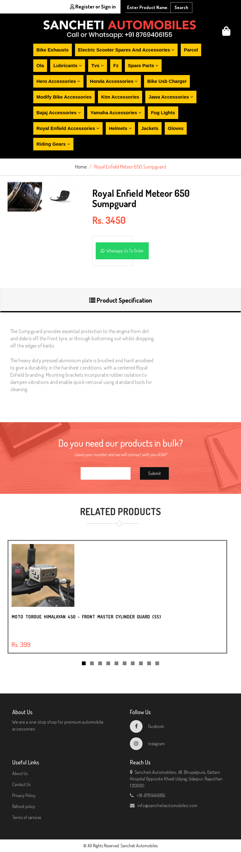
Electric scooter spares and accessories (126, 49)
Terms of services (26, 817)
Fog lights (163, 112)
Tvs (97, 65)
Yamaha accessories (116, 112)
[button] (226, 32)
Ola (40, 65)
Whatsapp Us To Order (122, 250)
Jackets (149, 128)
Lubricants (67, 65)
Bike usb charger (167, 81)
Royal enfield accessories (67, 128)
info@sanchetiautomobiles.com (163, 805)
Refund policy (23, 806)
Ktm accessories (120, 97)
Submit (154, 473)
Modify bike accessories (64, 97)
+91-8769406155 (147, 795)
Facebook (147, 726)
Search (181, 7)
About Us (20, 773)
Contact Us (21, 784)
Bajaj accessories (58, 112)
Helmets (120, 128)
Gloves (176, 128)
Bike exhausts (52, 49)
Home (81, 167)
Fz (116, 65)
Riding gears (53, 144)
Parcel (191, 49)
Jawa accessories (170, 97)
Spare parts (143, 65)
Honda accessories (114, 81)
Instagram (147, 743)
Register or (93, 6)
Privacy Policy (23, 795)
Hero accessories (58, 81)
